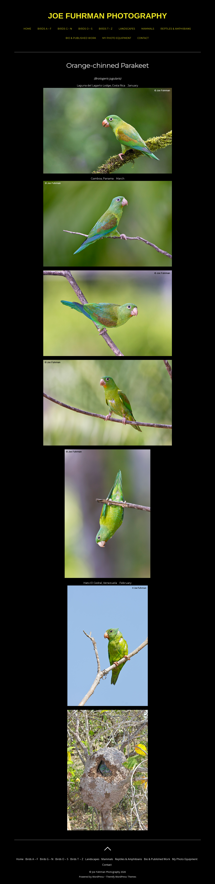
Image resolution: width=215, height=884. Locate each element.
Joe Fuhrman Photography (106, 871)
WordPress (98, 876)
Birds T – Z (105, 28)
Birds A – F (44, 28)
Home (27, 28)
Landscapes (127, 28)
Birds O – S (85, 28)
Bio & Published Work (81, 38)
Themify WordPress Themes (121, 876)
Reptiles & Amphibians (175, 28)
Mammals (147, 28)
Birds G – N (65, 28)
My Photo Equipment (116, 38)
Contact (143, 38)
